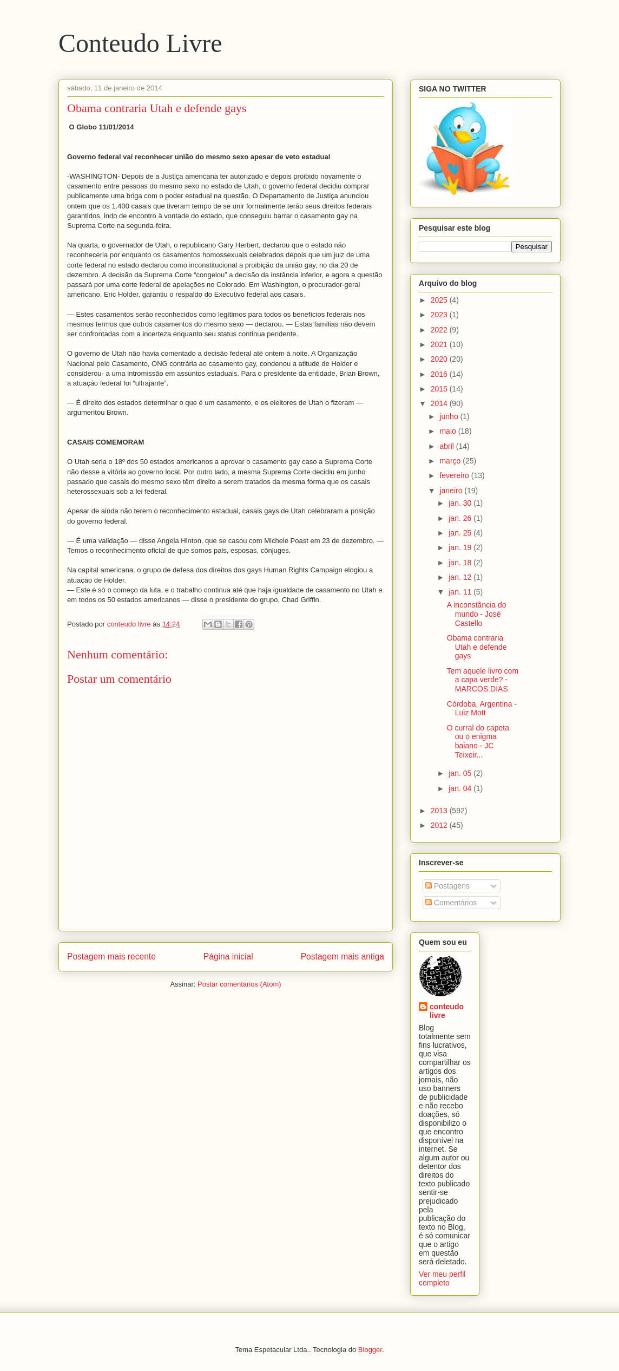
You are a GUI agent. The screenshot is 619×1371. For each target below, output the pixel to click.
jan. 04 (461, 788)
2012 (440, 825)
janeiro (451, 490)
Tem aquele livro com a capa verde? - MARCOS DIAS (482, 680)
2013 (440, 810)
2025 (440, 300)
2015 (440, 388)
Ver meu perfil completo (442, 1278)
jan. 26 (461, 518)
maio (448, 431)
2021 (440, 344)
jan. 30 (461, 503)
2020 (440, 359)
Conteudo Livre (140, 43)
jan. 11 (461, 591)
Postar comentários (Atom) (239, 984)
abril (447, 446)
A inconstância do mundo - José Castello (476, 614)
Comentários (451, 902)
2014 (440, 403)
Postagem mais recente (111, 956)
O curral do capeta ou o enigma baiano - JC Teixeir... (478, 741)
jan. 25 (461, 532)
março (451, 460)
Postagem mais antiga (342, 956)
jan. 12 (461, 577)
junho (449, 416)
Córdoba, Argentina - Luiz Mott (482, 708)
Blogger (370, 1350)
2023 (440, 314)
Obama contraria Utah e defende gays (477, 647)
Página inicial (228, 956)
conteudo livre (447, 1011)
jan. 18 (461, 562)
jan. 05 (461, 773)
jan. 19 (461, 547)
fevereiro (455, 475)
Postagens (447, 886)
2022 (440, 329)
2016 (440, 374)
